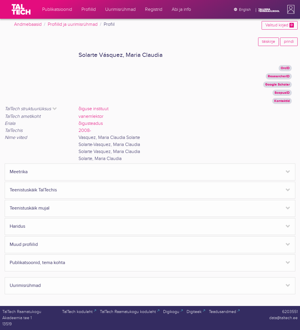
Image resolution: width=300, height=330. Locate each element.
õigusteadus (91, 123)
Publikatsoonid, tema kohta (37, 263)
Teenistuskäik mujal (30, 208)
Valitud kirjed (279, 25)
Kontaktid (282, 101)
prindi (289, 41)
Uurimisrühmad (25, 285)
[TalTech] (21, 9)
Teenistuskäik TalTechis (33, 190)
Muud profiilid (24, 244)
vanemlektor (91, 116)
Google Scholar (277, 84)
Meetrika (19, 172)
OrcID (285, 68)
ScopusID (282, 93)
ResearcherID (279, 76)
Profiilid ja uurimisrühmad (73, 24)
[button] (290, 9)
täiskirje (268, 41)
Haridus (17, 226)
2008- (85, 130)
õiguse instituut (93, 109)
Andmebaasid (28, 24)
